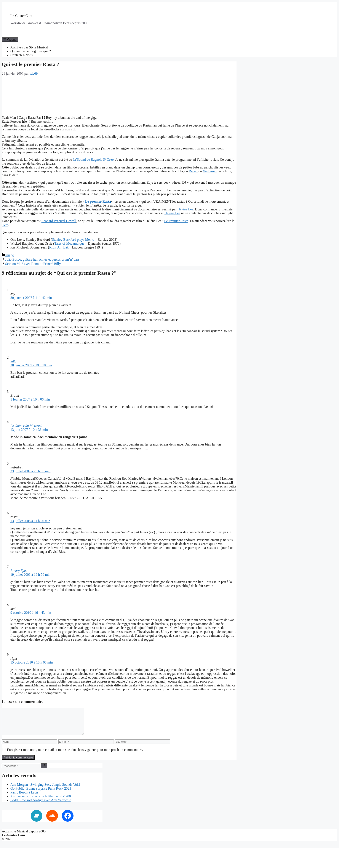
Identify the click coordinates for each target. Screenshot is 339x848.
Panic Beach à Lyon (24, 797)
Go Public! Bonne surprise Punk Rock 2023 (40, 793)
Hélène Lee (185, 209)
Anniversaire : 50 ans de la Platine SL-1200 (40, 801)
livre (5, 225)
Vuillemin (210, 171)
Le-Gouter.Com (21, 16)
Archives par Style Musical (29, 47)
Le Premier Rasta (176, 221)
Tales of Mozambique (69, 243)
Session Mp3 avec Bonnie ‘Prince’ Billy (33, 264)
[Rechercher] (44, 770)
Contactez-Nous (21, 55)
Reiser (193, 171)
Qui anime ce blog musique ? (30, 51)
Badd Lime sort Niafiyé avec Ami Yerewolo (40, 805)
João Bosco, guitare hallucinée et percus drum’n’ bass (42, 259)
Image (9, 255)
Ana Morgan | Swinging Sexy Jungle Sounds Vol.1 (45, 790)
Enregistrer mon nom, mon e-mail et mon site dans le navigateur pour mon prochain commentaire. (75, 755)
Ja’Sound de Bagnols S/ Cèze (93, 159)
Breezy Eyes (18, 570)
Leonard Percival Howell (59, 221)
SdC (13, 361)
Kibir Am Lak (59, 247)
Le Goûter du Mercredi (26, 426)
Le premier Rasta (98, 201)
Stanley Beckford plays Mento (73, 239)
